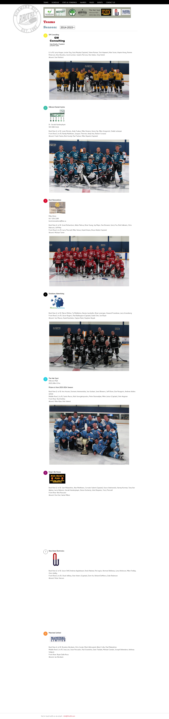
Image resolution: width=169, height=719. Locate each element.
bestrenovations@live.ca (57, 221)
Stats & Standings (69, 2)
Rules (92, 2)
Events (100, 2)
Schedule (55, 2)
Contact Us (110, 2)
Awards (83, 2)
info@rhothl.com (69, 716)
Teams (46, 2)
